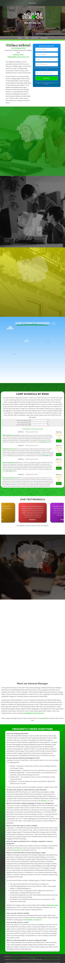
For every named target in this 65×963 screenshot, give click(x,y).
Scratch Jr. (37, 901)
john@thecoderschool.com (34, 694)
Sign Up (59, 417)
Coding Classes (38, 937)
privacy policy (50, 955)
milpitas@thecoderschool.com (18, 57)
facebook (37, 957)
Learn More (43, 418)
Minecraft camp (52, 886)
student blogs (16, 940)
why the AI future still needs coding (51, 940)
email (43, 699)
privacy (55, 83)
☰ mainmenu (32, 3)
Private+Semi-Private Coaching (18, 937)
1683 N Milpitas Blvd (18, 48)
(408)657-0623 (18, 55)
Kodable (29, 901)
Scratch (54, 937)
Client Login (44, 38)
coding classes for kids (9, 946)
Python (50, 937)
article (43, 782)
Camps (27, 38)
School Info (34, 38)
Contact (19, 38)
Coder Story (15, 831)
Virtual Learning (30, 937)
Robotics (45, 937)
